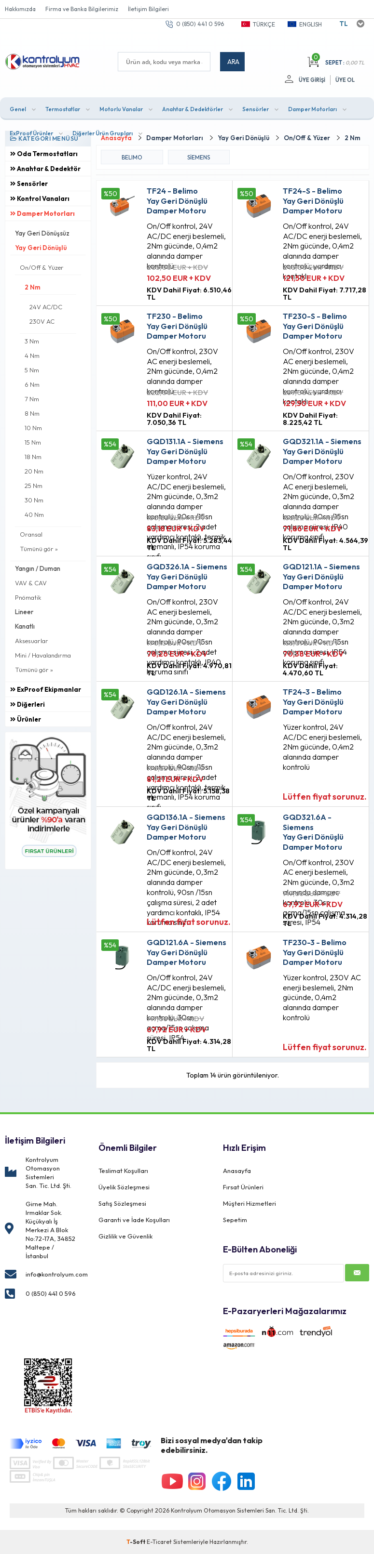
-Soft (136, 1541)
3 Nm (32, 341)
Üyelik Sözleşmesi (124, 1187)
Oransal (31, 534)
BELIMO (132, 157)
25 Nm (33, 485)
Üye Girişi (312, 80)
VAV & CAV (31, 583)
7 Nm (32, 399)
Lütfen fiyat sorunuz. (325, 796)
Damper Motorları (312, 109)
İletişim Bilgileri (148, 9)
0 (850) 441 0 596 (200, 23)
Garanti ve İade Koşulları (134, 1220)
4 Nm (32, 355)
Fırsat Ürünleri (243, 1187)
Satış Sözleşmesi (122, 1203)
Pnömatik (28, 597)
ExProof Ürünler (31, 133)
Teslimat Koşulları (123, 1170)
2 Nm (33, 287)
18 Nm (33, 457)
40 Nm (34, 514)
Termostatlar (62, 109)
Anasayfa (237, 1170)
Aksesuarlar (31, 641)
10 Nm (33, 428)
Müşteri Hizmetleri (249, 1203)
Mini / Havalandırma (43, 655)
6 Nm (32, 384)
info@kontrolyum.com (57, 1274)
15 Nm (33, 442)
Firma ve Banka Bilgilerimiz (81, 9)
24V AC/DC (45, 307)
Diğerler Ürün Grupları (102, 133)
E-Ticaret (159, 1541)
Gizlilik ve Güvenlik (125, 1236)
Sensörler (255, 109)
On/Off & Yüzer (42, 267)
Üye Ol (345, 80)
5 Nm (32, 370)
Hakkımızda (20, 9)
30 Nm (34, 500)
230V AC (42, 321)
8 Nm (32, 413)
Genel (18, 109)
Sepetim (235, 1220)
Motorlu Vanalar (121, 109)
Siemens (198, 157)
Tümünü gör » (39, 549)
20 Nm (34, 471)
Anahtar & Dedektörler (192, 109)
